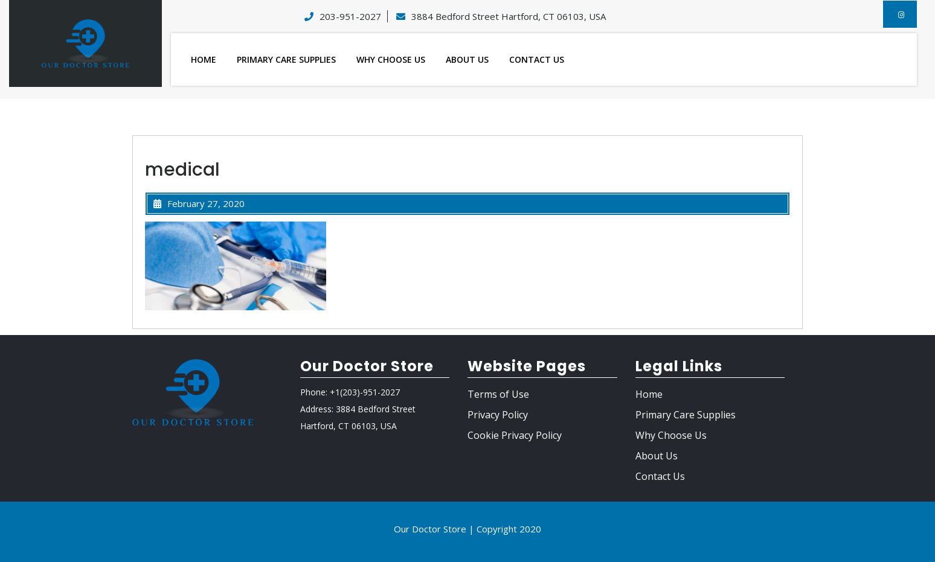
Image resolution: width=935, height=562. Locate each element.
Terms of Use (498, 394)
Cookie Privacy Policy (515, 435)
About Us (467, 59)
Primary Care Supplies (286, 59)
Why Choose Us (390, 59)
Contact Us (536, 59)
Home (203, 59)
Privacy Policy (498, 414)
